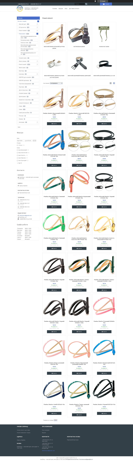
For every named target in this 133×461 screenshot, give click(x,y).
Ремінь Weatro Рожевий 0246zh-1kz (104, 322)
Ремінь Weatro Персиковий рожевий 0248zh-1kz (79, 363)
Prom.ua (75, 457)
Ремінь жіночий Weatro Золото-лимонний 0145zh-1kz (104, 238)
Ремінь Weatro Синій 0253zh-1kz (54, 404)
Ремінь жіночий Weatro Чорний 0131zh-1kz (104, 155)
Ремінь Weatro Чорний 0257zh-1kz (104, 404)
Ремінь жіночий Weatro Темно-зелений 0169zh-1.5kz (104, 280)
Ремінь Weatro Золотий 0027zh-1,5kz (79, 114)
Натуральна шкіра (79, 46)
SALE (66, 8)
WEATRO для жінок (24, 80)
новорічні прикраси (24, 103)
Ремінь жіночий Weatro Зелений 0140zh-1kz (54, 238)
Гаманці (21, 119)
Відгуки (61, 8)
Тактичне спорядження (25, 83)
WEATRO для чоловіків (25, 77)
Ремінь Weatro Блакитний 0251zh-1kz (104, 363)
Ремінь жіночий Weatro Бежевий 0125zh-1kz (104, 114)
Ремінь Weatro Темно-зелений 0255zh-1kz (79, 405)
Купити (55, 123)
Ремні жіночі (22, 33)
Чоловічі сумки (23, 58)
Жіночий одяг (22, 24)
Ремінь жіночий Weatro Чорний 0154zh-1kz (54, 280)
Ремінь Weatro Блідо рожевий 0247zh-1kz (54, 363)
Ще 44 (20, 163)
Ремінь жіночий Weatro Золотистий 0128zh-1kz (79, 155)
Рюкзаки (21, 115)
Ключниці (21, 74)
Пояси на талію (104, 46)
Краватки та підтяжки (25, 99)
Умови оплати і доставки (23, 430)
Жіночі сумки (22, 67)
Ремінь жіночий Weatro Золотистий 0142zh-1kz (79, 238)
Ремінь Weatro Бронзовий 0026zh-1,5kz (54, 114)
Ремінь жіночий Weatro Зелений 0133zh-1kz (54, 197)
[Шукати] (86, 4)
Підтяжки (21, 86)
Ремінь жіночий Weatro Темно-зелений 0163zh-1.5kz (79, 280)
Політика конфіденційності (86, 459)
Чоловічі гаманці (23, 93)
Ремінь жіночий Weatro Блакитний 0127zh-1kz (54, 155)
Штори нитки (22, 27)
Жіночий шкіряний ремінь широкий (79, 75)
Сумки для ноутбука (24, 112)
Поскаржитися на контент (72, 459)
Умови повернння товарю (23, 432)
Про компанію (45, 430)
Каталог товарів (22, 21)
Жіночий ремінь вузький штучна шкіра (28, 37)
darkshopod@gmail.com (25, 215)
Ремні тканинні (23, 30)
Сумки (20, 106)
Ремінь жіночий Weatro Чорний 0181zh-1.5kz (54, 322)
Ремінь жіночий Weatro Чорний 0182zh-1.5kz (79, 322)
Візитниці (21, 70)
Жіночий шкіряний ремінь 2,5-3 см (104, 75)
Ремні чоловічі (22, 64)
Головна (55, 8)
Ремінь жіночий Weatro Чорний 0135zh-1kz (104, 197)
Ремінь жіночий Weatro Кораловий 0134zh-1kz (79, 197)
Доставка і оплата (74, 8)
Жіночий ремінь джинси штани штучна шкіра (28, 46)
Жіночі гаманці (22, 61)
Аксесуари (21, 122)
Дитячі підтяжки (23, 90)
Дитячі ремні (22, 96)
